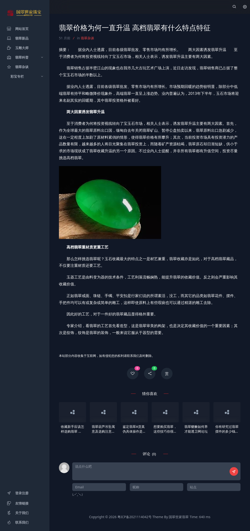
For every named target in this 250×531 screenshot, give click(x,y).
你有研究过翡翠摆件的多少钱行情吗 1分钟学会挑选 (227, 429)
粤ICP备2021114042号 (134, 517)
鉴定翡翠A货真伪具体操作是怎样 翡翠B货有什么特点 (134, 429)
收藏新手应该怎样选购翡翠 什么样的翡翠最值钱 (72, 429)
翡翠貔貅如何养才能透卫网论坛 (196, 429)
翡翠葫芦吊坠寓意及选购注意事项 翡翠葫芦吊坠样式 (103, 429)
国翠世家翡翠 (179, 517)
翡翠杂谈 (87, 38)
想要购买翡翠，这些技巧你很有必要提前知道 (165, 429)
